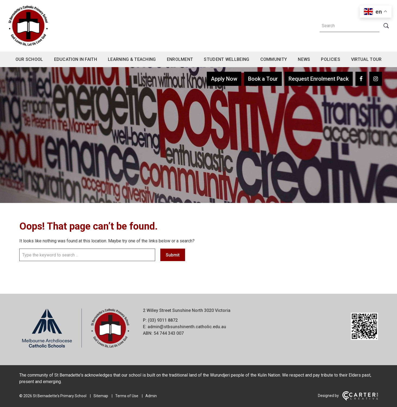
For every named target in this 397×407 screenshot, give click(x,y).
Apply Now (224, 79)
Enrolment (180, 59)
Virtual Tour (366, 59)
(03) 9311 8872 (163, 320)
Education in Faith (75, 59)
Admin (151, 396)
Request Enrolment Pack (319, 79)
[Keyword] (349, 26)
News (304, 59)
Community (273, 59)
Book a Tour (263, 79)
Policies (330, 59)
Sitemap (100, 396)
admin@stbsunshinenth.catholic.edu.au (187, 326)
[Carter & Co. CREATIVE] (360, 399)
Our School (29, 59)
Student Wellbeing (226, 59)
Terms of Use (126, 396)
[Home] (75, 348)
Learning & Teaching (132, 59)
